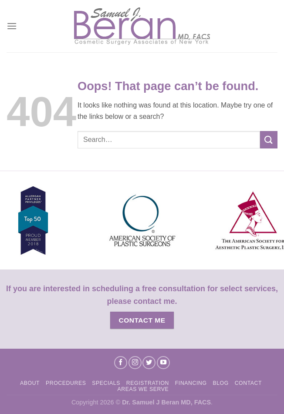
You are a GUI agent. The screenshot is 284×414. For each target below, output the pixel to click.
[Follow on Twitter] (149, 362)
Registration (147, 383)
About (30, 383)
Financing (191, 383)
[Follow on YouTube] (163, 362)
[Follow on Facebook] (120, 362)
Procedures (66, 383)
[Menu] (12, 26)
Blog (220, 383)
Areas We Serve (143, 389)
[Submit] (268, 139)
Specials (106, 383)
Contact (248, 383)
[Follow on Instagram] (135, 362)
